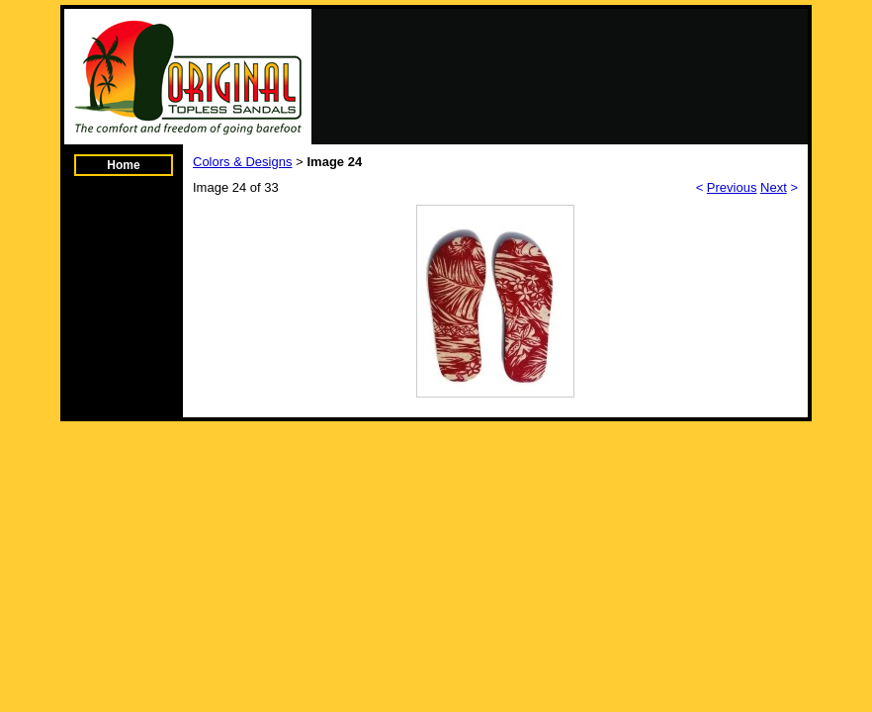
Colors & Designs (242, 161)
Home (123, 165)
